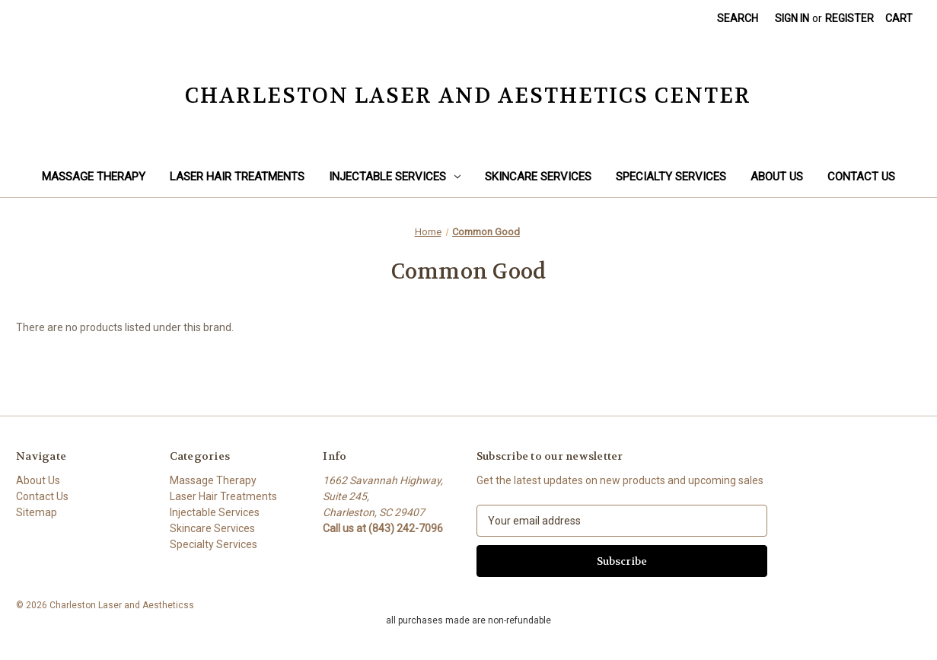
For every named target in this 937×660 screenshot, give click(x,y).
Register (849, 18)
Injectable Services (395, 176)
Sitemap (36, 512)
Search (737, 18)
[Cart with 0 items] (899, 18)
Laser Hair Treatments (237, 176)
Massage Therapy (93, 176)
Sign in (792, 18)
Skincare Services (538, 176)
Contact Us (861, 176)
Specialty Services (671, 176)
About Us (777, 176)
